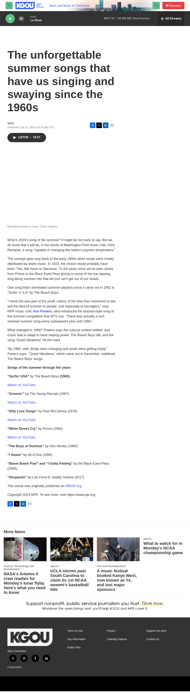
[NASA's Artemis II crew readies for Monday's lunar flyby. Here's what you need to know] (25, 549)
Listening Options (117, 639)
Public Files (74, 647)
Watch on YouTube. (21, 385)
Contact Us (152, 639)
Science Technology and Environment (19, 568)
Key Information (76, 639)
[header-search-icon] (156, 5)
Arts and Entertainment (111, 566)
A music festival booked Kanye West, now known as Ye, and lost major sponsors (117, 580)
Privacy (111, 630)
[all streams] (171, 18)
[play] (10, 19)
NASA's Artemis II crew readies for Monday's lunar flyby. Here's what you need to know (24, 583)
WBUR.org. (73, 486)
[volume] (21, 18)
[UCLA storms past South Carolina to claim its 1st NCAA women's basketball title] (71, 549)
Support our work (156, 630)
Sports (54, 566)
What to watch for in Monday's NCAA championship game (163, 548)
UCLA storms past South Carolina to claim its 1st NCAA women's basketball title (69, 580)
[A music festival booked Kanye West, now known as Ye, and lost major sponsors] (118, 549)
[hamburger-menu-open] (9, 5)
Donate (175, 6)
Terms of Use (75, 630)
